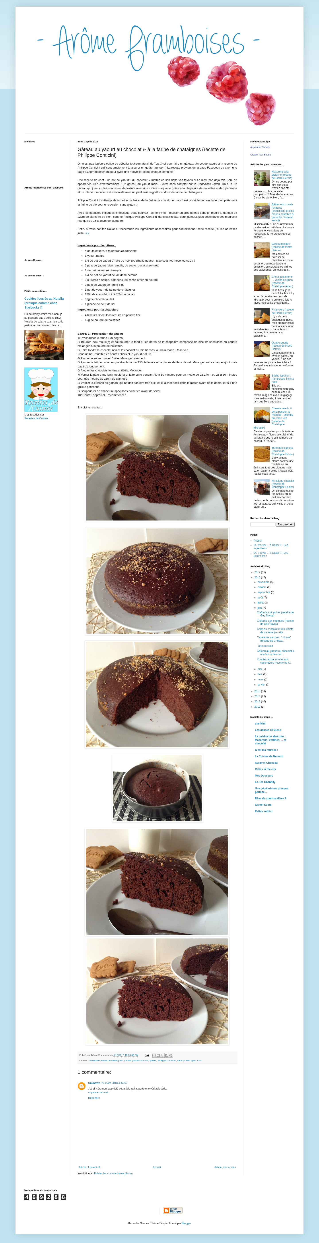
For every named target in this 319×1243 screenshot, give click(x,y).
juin (260, 608)
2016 (258, 577)
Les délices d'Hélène (268, 730)
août (261, 597)
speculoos (196, 1060)
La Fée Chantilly (265, 782)
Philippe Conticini (167, 1060)
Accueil (157, 1167)
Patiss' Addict (263, 811)
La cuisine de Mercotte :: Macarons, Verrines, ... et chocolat (270, 740)
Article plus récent (89, 1167)
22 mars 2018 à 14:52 (114, 1083)
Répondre (94, 1097)
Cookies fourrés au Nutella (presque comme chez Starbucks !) (44, 303)
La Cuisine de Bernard (269, 756)
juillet (261, 602)
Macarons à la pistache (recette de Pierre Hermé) (282, 175)
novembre (264, 582)
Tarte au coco (265, 645)
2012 (258, 706)
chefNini (260, 723)
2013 (258, 701)
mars (261, 679)
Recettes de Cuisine (36, 418)
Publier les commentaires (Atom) (113, 1173)
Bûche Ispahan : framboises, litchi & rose (283, 379)
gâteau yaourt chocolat (136, 1060)
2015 (258, 691)
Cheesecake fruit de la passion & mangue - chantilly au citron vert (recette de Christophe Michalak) (273, 418)
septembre (264, 592)
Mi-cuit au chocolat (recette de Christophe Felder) (283, 484)
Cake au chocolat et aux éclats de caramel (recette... (275, 630)
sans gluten (183, 1060)
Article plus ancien (225, 1167)
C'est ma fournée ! (266, 750)
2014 (258, 696)
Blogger (186, 1223)
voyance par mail (98, 1092)
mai (260, 669)
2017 (258, 572)
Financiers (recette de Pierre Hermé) (283, 311)
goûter (153, 1060)
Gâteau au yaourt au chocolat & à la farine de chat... (275, 652)
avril (260, 674)
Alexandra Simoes (260, 147)
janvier (262, 684)
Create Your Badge (260, 154)
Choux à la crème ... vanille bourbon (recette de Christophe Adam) (282, 281)
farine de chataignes (112, 1060)
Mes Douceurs (264, 775)
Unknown (94, 1083)
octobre (262, 587)
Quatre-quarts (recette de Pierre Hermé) (282, 346)
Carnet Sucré (263, 804)
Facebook (94, 1060)
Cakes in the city (265, 769)
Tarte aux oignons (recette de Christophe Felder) (283, 451)
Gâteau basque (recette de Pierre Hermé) (282, 247)
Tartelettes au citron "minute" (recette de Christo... (274, 639)
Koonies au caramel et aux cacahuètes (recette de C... (274, 661)
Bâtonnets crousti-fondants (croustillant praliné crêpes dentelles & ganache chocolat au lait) (283, 212)
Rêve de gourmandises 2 (270, 798)
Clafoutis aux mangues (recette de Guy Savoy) (275, 622)
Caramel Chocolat (266, 762)
